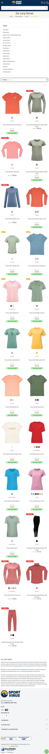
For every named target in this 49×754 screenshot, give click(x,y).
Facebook (2, 715)
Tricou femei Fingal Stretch (12, 360)
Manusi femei (6, 64)
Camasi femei (6, 40)
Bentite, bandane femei (9, 61)
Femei (5, 26)
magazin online (5, 746)
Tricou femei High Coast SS (36, 313)
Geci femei (5, 29)
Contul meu (10, 752)
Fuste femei (6, 48)
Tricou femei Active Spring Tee (36, 266)
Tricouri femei (6, 37)
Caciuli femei (6, 53)
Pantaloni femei (7, 45)
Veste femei (6, 32)
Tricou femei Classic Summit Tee (12, 125)
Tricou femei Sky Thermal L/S (12, 595)
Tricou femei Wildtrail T (12, 313)
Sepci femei (6, 56)
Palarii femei (6, 58)
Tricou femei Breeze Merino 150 (37, 219)
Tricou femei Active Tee (12, 407)
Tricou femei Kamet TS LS (12, 219)
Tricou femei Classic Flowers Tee (12, 454)
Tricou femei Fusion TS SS (37, 501)
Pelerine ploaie (7, 72)
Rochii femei (6, 51)
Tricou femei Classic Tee (37, 407)
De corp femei (6, 43)
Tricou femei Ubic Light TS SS (37, 360)
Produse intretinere (8, 69)
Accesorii (5, 66)
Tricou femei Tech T (12, 548)
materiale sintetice (18, 666)
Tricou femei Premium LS (12, 172)
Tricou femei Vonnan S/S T (36, 454)
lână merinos (30, 666)
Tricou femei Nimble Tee (12, 266)
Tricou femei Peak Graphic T (12, 501)
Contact (3, 752)
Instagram (6, 715)
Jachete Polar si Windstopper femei (12, 35)
